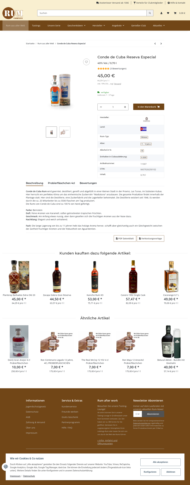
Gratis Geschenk (70, 417)
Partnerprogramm (71, 422)
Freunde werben (70, 411)
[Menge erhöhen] (125, 107)
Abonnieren (153, 414)
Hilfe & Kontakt (177, 2)
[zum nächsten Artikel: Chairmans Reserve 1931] (161, 43)
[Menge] (113, 107)
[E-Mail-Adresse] (137, 414)
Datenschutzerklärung (141, 423)
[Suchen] (92, 13)
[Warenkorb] (180, 13)
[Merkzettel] (168, 13)
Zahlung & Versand (35, 422)
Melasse (144, 137)
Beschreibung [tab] (34, 183)
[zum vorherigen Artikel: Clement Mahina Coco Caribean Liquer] (155, 43)
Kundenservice (69, 406)
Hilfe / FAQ (67, 427)
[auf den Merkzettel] (86, 62)
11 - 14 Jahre (146, 144)
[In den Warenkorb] (28, 53)
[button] (161, 13)
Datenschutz (32, 411)
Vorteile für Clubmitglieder (149, 2)
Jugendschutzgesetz (36, 406)
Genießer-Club (138, 25)
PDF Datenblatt (125, 238)
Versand (117, 83)
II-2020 (143, 157)
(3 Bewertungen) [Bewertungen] (111, 68)
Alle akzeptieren (159, 462)
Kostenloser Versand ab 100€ (114, 2)
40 (142, 151)
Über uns (30, 427)
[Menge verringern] (101, 107)
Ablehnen (170, 472)
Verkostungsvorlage (150, 238)
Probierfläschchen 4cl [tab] (61, 183)
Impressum (31, 432)
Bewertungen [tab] (88, 183)
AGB (28, 417)
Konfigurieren (150, 472)
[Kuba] (143, 129)
